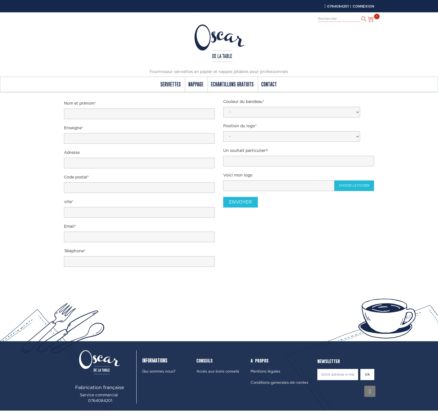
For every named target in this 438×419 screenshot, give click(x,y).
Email (69, 227)
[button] (158, 371)
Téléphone (74, 251)
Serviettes (170, 84)
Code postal (75, 177)
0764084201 (338, 6)
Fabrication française (99, 387)
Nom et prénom (79, 103)
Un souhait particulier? (245, 151)
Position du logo (239, 126)
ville (68, 202)
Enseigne (73, 128)
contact (269, 84)
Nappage (195, 84)
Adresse (72, 153)
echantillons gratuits (232, 84)
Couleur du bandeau (243, 102)
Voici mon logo (238, 175)
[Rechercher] (339, 19)
